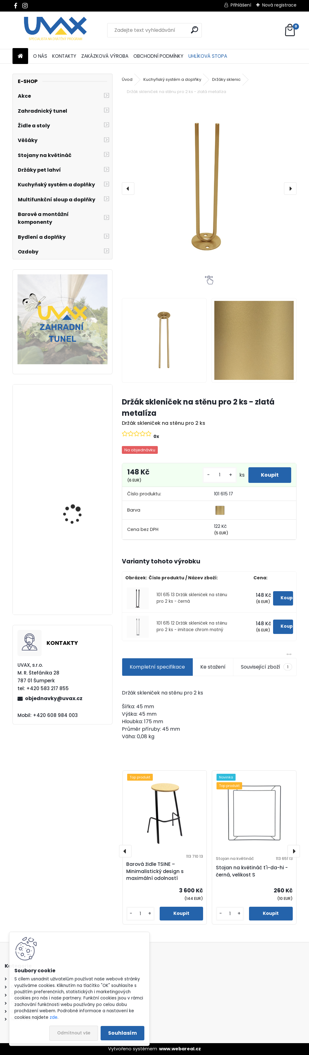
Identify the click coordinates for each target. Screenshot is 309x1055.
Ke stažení (213, 666)
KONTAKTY (64, 56)
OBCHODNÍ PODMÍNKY (158, 56)
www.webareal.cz (180, 1049)
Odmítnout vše (73, 1033)
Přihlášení (241, 5)
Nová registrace (279, 5)
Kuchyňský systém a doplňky (172, 79)
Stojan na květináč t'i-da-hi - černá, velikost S (252, 871)
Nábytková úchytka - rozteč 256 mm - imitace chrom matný (80, 583)
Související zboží (266, 667)
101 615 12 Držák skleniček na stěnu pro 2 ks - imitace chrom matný (192, 626)
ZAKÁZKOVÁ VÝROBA (104, 56)
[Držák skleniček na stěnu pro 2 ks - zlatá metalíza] (209, 188)
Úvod (127, 79)
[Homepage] (20, 56)
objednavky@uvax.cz (53, 698)
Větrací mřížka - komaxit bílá (71, 435)
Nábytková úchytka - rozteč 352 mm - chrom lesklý (79, 507)
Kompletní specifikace (157, 666)
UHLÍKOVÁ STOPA (207, 56)
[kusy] (220, 474)
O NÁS (40, 56)
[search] (194, 29)
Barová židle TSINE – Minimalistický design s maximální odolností (155, 871)
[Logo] (55, 30)
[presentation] (128, 188)
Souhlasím (122, 1033)
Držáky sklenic (226, 79)
